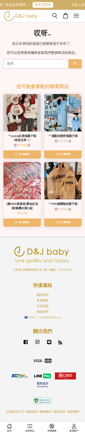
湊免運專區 (45, 4)
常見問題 (43, 306)
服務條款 (45, 412)
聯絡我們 (43, 312)
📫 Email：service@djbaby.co (42, 317)
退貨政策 (32, 412)
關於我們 (43, 295)
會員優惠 (43, 300)
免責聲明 (73, 412)
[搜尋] (36, 63)
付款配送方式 (15, 412)
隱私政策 (59, 412)
